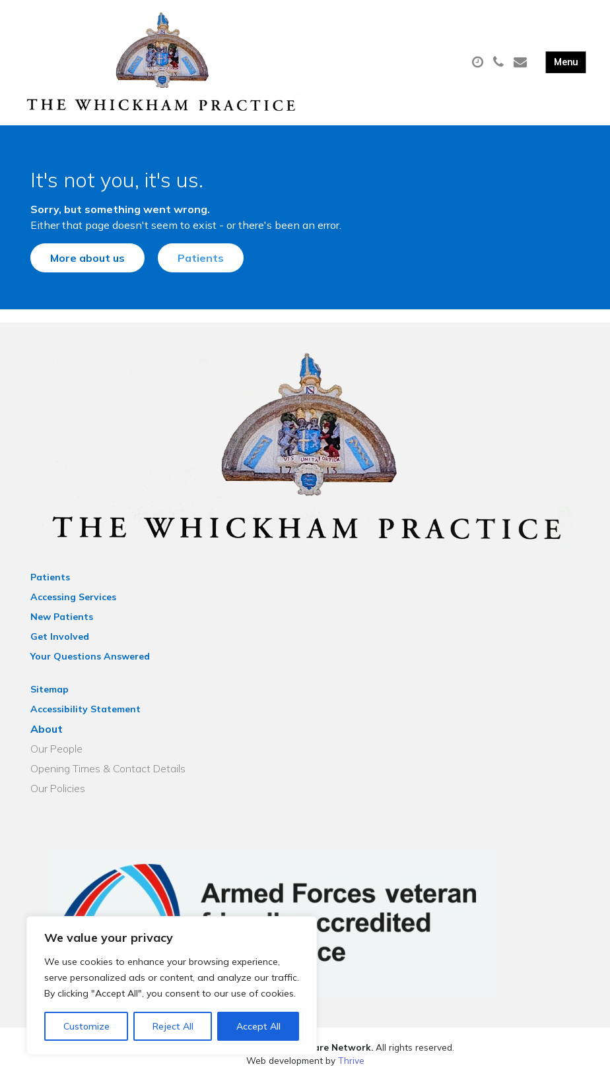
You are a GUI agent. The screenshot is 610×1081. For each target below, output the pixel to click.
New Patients (61, 617)
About (46, 728)
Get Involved (59, 636)
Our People (56, 748)
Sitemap (49, 689)
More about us (87, 257)
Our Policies (57, 788)
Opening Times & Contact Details (108, 768)
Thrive (351, 1060)
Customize (86, 1026)
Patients (201, 257)
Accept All (258, 1026)
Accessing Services (73, 597)
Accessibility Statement (85, 709)
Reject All (172, 1026)
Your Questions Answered (90, 656)
